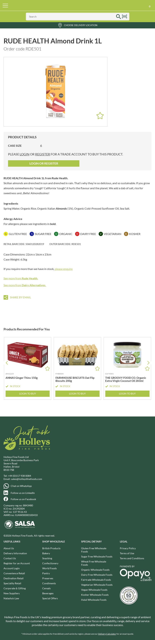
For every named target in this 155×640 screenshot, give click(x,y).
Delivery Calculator (107, 633)
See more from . (21, 278)
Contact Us (10, 558)
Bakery (46, 553)
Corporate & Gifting (15, 588)
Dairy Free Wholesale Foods (96, 574)
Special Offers (50, 598)
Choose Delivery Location (80, 25)
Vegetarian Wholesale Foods (97, 584)
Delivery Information (15, 553)
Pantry (46, 573)
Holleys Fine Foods (78, 5)
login (24, 154)
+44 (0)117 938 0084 (19, 475)
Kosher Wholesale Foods (95, 594)
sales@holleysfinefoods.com (26, 478)
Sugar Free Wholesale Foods (96, 556)
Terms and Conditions (132, 558)
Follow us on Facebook (23, 499)
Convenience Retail (14, 573)
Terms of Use (127, 553)
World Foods (49, 568)
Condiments (49, 583)
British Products (51, 548)
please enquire (64, 269)
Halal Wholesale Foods (93, 599)
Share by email (20, 297)
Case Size (15, 145)
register (42, 154)
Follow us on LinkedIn (23, 492)
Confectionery (50, 563)
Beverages (48, 593)
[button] (148, 363)
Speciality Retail (12, 583)
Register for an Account (17, 563)
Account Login (12, 568)
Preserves (47, 578)
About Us (9, 548)
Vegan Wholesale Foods (94, 589)
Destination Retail (14, 578)
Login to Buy (27, 393)
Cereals (46, 588)
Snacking (47, 558)
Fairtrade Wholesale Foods (96, 579)
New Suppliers (12, 593)
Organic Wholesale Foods (95, 569)
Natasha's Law (11, 598)
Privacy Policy (128, 548)
